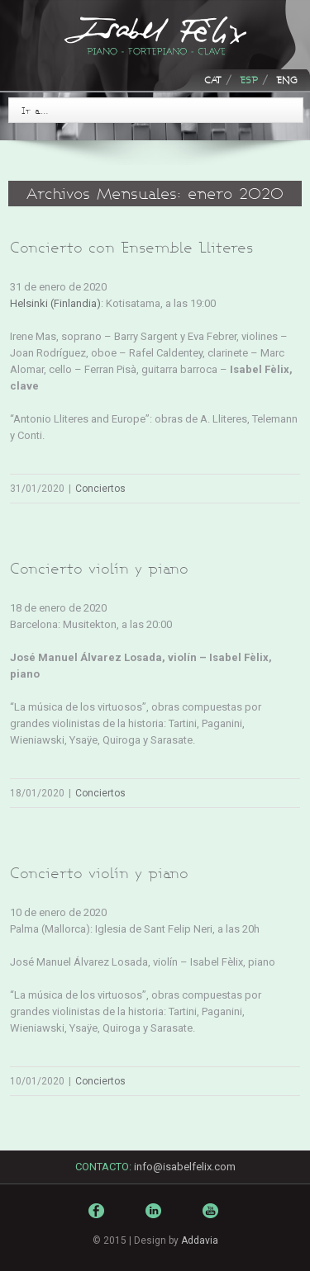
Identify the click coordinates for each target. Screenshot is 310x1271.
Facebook (98, 1214)
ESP (249, 79)
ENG (287, 79)
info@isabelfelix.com (185, 1166)
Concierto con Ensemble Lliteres (131, 247)
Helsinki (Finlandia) (55, 303)
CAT (213, 79)
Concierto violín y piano (99, 568)
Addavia (199, 1240)
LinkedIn (155, 1217)
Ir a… (35, 110)
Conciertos (100, 488)
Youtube (212, 1222)
